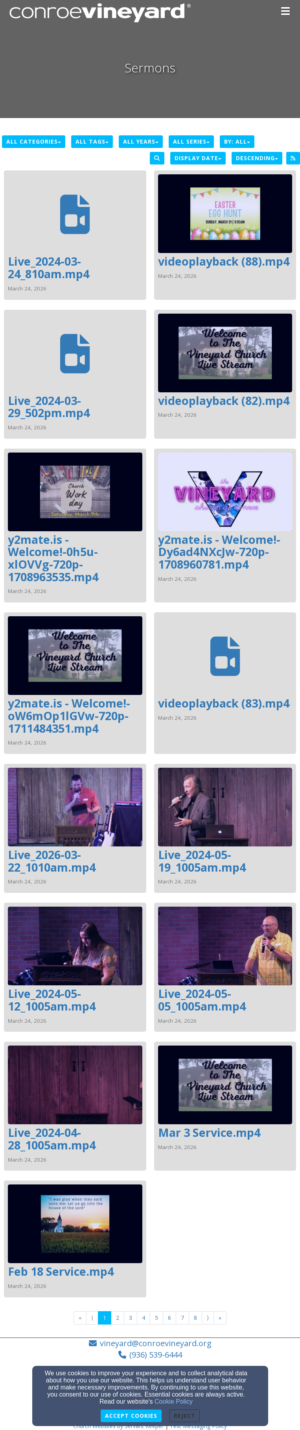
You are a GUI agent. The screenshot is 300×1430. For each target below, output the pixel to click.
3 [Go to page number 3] (130, 1317)
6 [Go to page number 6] (169, 1317)
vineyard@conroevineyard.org (156, 1343)
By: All (237, 141)
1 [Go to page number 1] (104, 1317)
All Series (191, 141)
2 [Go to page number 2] (117, 1317)
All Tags (92, 141)
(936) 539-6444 (155, 1354)
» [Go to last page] (220, 1317)
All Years (140, 141)
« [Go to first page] (80, 1317)
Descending (257, 158)
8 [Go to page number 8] (195, 1317)
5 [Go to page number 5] (156, 1317)
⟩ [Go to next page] (208, 1317)
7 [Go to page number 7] (182, 1317)
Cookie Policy (174, 1401)
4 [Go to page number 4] (143, 1317)
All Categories (33, 141)
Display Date (198, 158)
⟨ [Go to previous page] (92, 1317)
